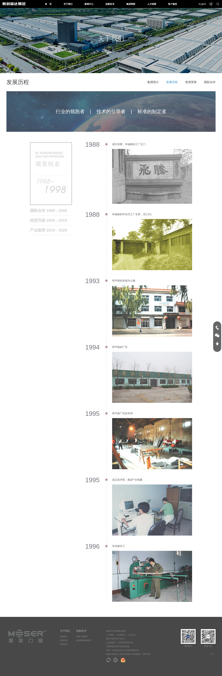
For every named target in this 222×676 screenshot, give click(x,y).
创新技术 (109, 4)
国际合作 (210, 82)
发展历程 (172, 82)
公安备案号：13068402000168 (119, 642)
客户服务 (172, 4)
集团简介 (153, 82)
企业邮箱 (121, 635)
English (202, 4)
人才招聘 (151, 4)
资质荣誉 (191, 82)
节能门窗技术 (82, 636)
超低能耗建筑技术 (84, 640)
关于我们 (68, 4)
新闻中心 (88, 4)
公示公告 (131, 635)
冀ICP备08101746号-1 (115, 639)
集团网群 (130, 4)
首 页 (48, 4)
